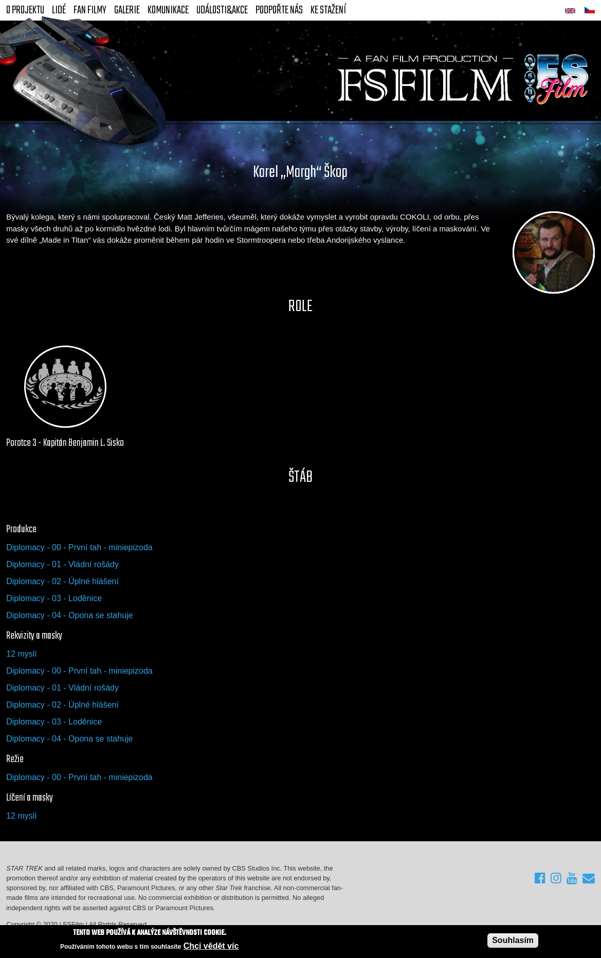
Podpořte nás (279, 10)
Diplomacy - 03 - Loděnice (54, 598)
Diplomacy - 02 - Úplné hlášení (62, 581)
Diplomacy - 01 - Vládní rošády (62, 564)
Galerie (127, 10)
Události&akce (222, 10)
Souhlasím (513, 940)
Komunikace (168, 10)
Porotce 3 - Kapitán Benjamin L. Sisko (65, 443)
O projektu (25, 10)
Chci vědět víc (211, 946)
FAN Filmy (90, 10)
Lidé (59, 10)
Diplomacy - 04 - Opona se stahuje (69, 615)
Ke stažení (328, 10)
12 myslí (21, 653)
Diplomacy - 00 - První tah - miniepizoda (79, 547)
